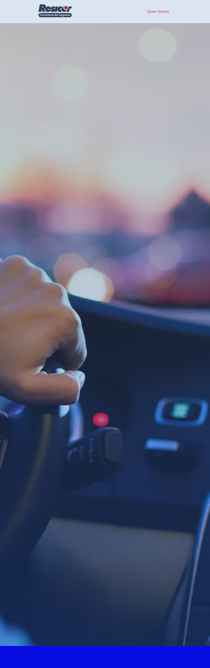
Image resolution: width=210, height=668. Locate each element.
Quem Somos (158, 11)
